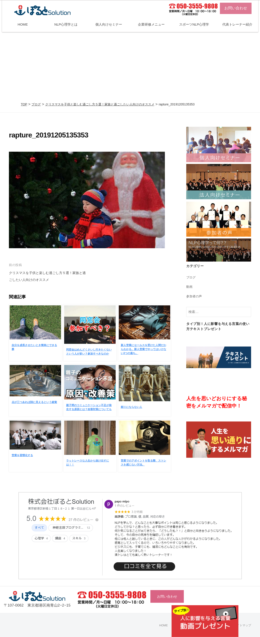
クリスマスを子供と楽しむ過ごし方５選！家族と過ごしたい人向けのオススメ (99, 104)
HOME (23, 24)
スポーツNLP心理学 (194, 24)
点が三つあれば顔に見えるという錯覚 (34, 402)
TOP (24, 104)
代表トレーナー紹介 (237, 24)
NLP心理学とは (66, 24)
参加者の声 (194, 296)
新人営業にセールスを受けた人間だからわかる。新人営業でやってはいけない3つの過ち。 (143, 349)
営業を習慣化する (22, 455)
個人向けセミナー (108, 24)
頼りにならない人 (131, 407)
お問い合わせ (235, 8)
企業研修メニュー (151, 24)
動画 (189, 286)
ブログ (36, 104)
